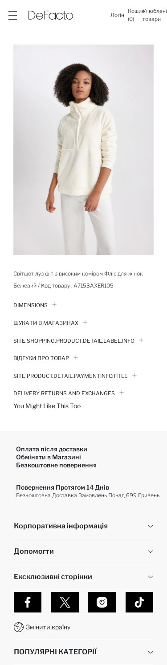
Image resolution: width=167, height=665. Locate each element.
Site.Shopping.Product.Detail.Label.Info (78, 340)
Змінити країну (48, 627)
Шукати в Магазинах (50, 323)
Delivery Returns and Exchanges (68, 393)
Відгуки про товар (45, 358)
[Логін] (117, 15)
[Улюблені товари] (155, 15)
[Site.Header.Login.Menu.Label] (12, 15)
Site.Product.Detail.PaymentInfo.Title (75, 376)
